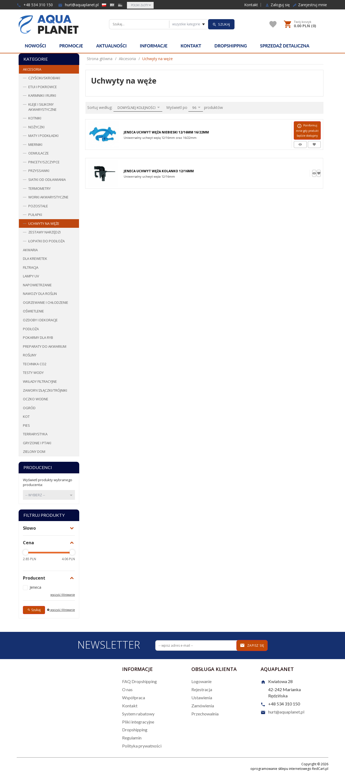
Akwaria (30, 249)
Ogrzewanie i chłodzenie (45, 302)
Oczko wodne (35, 399)
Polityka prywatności (141, 745)
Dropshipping (231, 45)
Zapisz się (252, 645)
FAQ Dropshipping (139, 681)
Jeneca (35, 587)
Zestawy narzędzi (44, 232)
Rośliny (29, 355)
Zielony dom (34, 451)
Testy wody (33, 372)
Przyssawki (38, 170)
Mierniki (35, 144)
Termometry (39, 188)
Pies (26, 425)
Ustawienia (201, 697)
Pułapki (35, 214)
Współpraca (133, 697)
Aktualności (111, 45)
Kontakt (251, 5)
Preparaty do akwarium (44, 346)
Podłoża (31, 328)
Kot (26, 416)
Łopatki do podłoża (46, 241)
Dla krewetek (35, 258)
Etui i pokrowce (42, 86)
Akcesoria (32, 69)
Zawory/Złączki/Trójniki (45, 390)
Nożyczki (36, 127)
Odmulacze (38, 153)
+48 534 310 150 (35, 4)
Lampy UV (31, 276)
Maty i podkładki (43, 135)
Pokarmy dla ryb (38, 337)
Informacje (153, 45)
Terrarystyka (35, 434)
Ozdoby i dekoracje (40, 320)
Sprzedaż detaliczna (284, 45)
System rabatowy (138, 713)
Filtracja (30, 267)
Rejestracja (201, 689)
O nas (127, 689)
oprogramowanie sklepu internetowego (280, 768)
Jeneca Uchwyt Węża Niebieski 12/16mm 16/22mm (166, 132)
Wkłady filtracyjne (40, 381)
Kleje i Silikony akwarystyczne (42, 107)
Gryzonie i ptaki (37, 442)
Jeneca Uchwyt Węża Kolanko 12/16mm (159, 171)
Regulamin (132, 737)
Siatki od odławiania (47, 179)
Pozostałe (38, 206)
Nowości (35, 45)
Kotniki (34, 118)
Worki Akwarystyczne (48, 197)
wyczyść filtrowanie (62, 595)
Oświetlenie (33, 311)
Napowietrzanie (37, 285)
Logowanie (201, 681)
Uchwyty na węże (43, 223)
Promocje (71, 45)
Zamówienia (202, 705)
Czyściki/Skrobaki (44, 77)
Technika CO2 (34, 363)
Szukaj (34, 610)
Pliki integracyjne (138, 721)
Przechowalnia (205, 713)
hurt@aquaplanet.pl (78, 4)
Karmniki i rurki (42, 95)
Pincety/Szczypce (44, 162)
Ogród (29, 407)
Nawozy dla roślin (40, 293)
